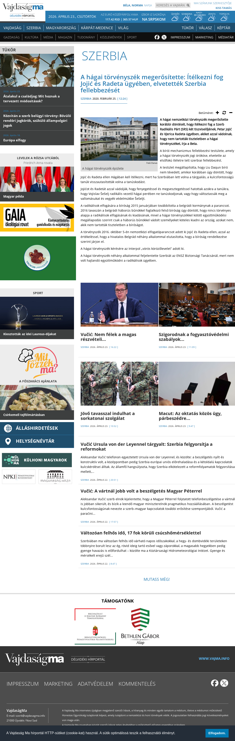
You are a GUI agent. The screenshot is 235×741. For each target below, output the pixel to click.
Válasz (205, 27)
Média (48, 37)
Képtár (223, 27)
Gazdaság (12, 37)
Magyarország (61, 27)
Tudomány (86, 37)
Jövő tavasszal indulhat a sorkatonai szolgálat (108, 415)
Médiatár (226, 37)
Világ (123, 27)
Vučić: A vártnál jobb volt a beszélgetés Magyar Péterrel (141, 491)
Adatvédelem (95, 683)
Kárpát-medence (97, 27)
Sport (132, 37)
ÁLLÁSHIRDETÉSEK (30, 428)
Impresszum (180, 37)
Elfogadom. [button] (217, 733)
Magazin (65, 37)
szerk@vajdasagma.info (30, 716)
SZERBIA (86, 99)
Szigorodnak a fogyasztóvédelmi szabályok (194, 336)
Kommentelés (136, 683)
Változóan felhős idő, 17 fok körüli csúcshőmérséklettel (141, 533)
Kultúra (31, 37)
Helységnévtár (28, 441)
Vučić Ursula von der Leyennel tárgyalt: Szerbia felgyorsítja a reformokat (147, 446)
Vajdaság (12, 27)
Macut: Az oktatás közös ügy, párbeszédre (190, 415)
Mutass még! (157, 579)
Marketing (204, 37)
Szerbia (33, 27)
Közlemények (111, 37)
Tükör (188, 27)
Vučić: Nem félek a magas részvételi (108, 336)
